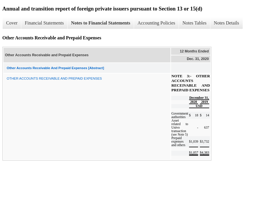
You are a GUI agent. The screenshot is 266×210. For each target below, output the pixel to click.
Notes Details (226, 22)
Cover (11, 22)
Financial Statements (44, 22)
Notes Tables (194, 22)
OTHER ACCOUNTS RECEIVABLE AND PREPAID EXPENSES (54, 78)
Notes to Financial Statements (100, 22)
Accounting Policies (156, 22)
